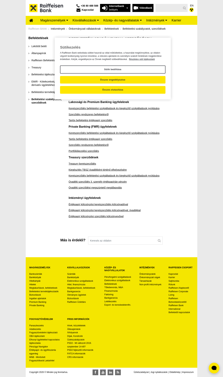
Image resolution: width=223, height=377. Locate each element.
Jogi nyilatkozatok (158, 372)
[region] (113, 68)
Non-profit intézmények (150, 284)
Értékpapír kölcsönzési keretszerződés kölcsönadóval (98, 204)
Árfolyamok (72, 332)
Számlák (71, 274)
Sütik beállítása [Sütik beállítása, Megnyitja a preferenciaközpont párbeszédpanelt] (112, 69)
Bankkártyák (35, 277)
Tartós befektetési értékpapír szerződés (90, 120)
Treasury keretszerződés (82, 163)
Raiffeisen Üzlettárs (76, 302)
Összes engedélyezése (112, 80)
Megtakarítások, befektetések (43, 288)
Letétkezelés (110, 301)
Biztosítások (35, 295)
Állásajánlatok (73, 329)
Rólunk (172, 284)
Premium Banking (37, 302)
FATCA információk (76, 353)
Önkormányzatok (147, 274)
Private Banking (36, 305)
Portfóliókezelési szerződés (84, 151)
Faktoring (108, 294)
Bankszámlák (35, 274)
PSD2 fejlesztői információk (80, 350)
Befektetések (110, 284)
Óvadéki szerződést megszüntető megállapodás (95, 187)
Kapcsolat (173, 274)
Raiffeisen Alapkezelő (179, 288)
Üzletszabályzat (141, 372)
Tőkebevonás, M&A (113, 287)
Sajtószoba (174, 281)
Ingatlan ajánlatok (37, 298)
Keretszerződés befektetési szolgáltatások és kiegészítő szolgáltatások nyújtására (114, 108)
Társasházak (145, 281)
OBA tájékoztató (37, 336)
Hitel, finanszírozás (76, 284)
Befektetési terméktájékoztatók (43, 291)
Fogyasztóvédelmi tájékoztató (43, 332)
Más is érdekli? (72, 240)
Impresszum (188, 372)
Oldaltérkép (174, 372)
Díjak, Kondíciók (75, 336)
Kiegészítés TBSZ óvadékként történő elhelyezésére (98, 169)
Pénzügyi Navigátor (38, 346)
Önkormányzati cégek (149, 277)
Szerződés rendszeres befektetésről (88, 114)
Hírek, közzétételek (76, 325)
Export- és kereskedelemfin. (117, 305)
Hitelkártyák (35, 281)
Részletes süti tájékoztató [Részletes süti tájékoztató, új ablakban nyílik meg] (142, 59)
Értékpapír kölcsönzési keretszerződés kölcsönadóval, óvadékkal (105, 210)
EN (192, 5)
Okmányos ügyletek (76, 295)
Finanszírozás (111, 291)
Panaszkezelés (36, 325)
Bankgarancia (73, 291)
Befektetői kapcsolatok (179, 312)
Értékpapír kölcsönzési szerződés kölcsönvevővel (96, 216)
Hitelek (32, 284)
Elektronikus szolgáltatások (80, 281)
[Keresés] (168, 8)
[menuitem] (31, 21)
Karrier (172, 277)
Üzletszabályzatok (76, 339)
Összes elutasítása (112, 90)
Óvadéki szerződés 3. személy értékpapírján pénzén (98, 181)
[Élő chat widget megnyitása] (214, 368)
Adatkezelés (35, 329)
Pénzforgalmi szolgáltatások (117, 277)
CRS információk (75, 357)
